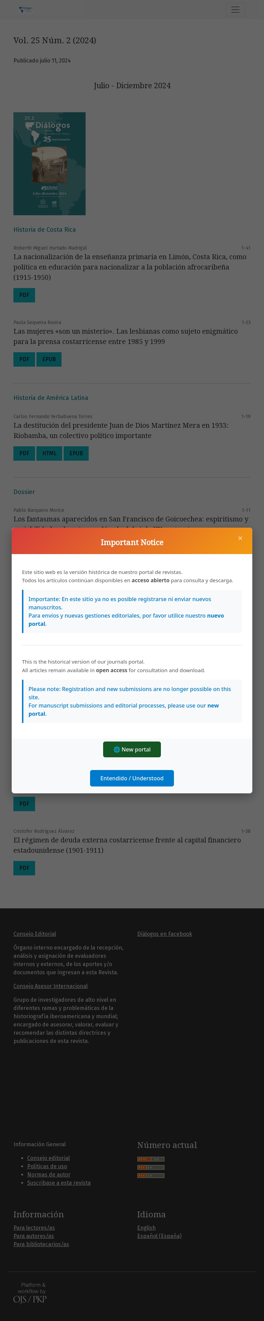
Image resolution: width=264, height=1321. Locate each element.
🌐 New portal (132, 749)
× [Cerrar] (240, 538)
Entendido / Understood (132, 778)
